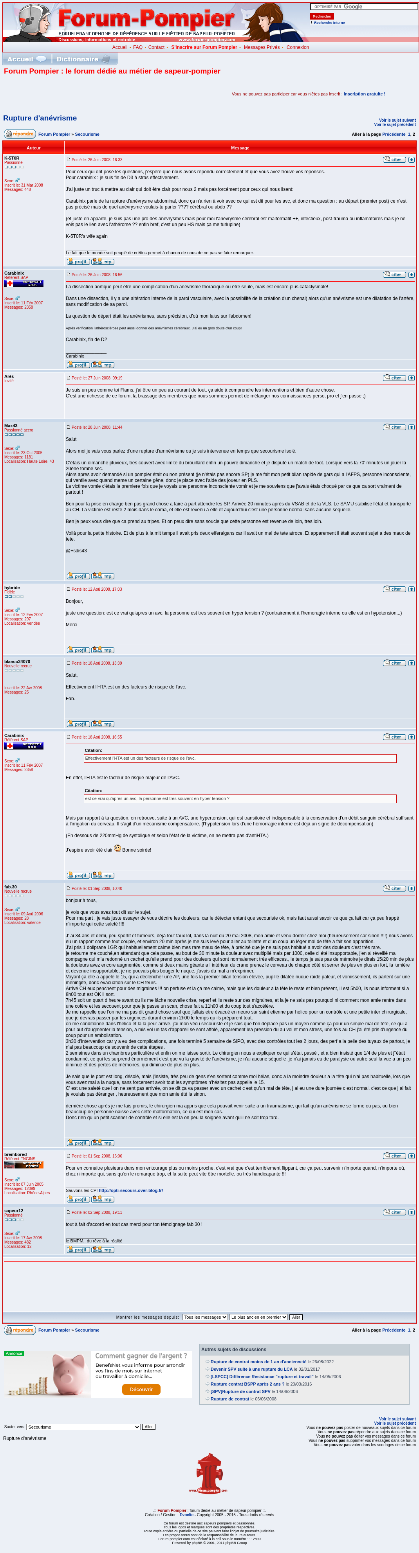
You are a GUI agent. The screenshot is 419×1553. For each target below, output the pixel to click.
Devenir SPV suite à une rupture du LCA (252, 1369)
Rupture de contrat (230, 1399)
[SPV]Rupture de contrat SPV (241, 1391)
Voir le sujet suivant (397, 120)
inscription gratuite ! (364, 94)
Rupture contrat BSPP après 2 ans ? (248, 1384)
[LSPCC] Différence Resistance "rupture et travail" (262, 1376)
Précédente (393, 134)
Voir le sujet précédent (395, 124)
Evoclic (186, 1515)
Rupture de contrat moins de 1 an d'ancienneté (259, 1361)
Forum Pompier (54, 134)
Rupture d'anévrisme (40, 118)
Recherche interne (329, 23)
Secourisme (87, 134)
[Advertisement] (95, 94)
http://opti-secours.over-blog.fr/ (131, 1190)
